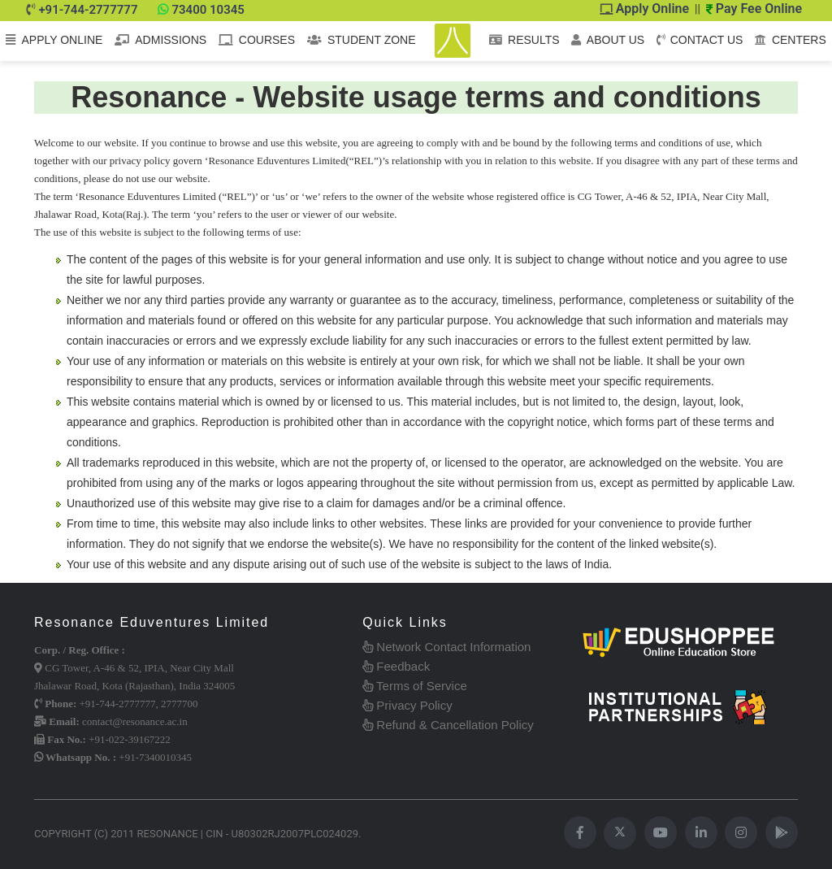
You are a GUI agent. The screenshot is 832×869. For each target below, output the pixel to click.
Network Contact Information (446, 647)
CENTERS (790, 39)
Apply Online (644, 8)
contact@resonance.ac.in (135, 721)
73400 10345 (207, 9)
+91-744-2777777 (87, 9)
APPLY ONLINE (54, 39)
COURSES (257, 39)
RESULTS (524, 39)
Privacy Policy (407, 705)
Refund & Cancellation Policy (448, 725)
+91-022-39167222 (130, 739)
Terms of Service (414, 686)
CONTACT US (699, 39)
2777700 (179, 703)
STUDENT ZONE (361, 39)
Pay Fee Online (754, 8)
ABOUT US (607, 39)
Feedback (396, 666)
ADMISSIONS (160, 39)
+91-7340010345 (155, 757)
